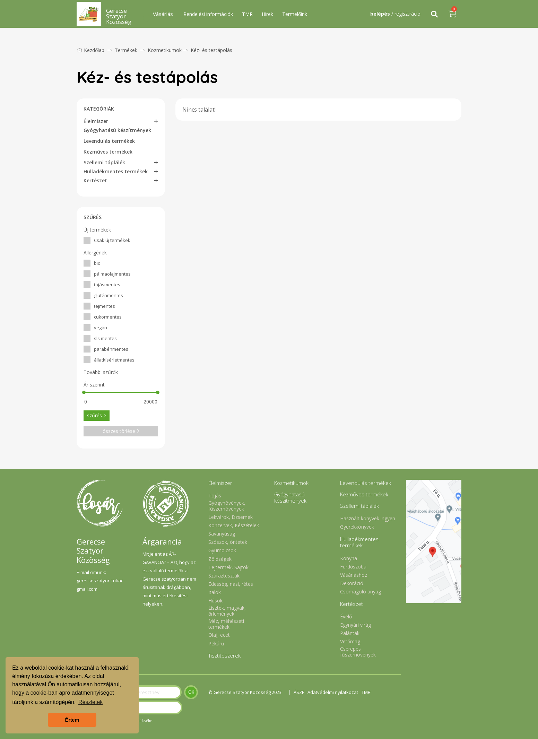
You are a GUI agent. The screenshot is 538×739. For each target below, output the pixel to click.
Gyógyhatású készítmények (117, 130)
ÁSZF (299, 692)
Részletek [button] (90, 702)
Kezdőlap (90, 50)
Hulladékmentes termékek (116, 171)
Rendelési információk (208, 14)
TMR (247, 14)
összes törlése (121, 431)
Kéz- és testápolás (211, 50)
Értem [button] (72, 720)
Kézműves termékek (108, 151)
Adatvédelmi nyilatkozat (332, 692)
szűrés (96, 415)
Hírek (267, 14)
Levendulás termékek (109, 141)
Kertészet (95, 180)
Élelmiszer (96, 121)
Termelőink (294, 14)
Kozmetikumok (165, 50)
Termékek (126, 50)
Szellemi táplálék (104, 162)
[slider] (84, 392)
